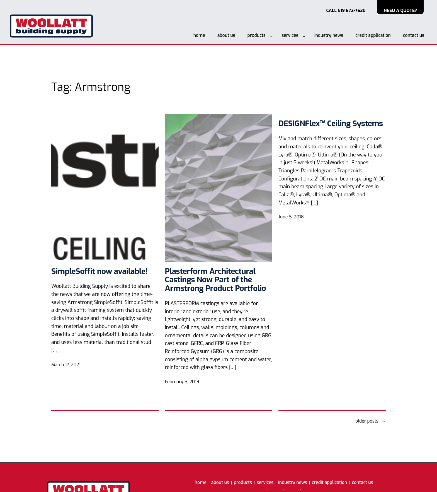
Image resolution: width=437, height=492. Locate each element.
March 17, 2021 (66, 365)
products (256, 35)
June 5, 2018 (291, 217)
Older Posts (370, 421)
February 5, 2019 (182, 382)
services (289, 35)
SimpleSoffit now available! (99, 271)
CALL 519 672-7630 (345, 10)
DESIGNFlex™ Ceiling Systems (330, 123)
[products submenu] (271, 36)
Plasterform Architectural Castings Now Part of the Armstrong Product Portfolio (215, 280)
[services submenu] (304, 36)
